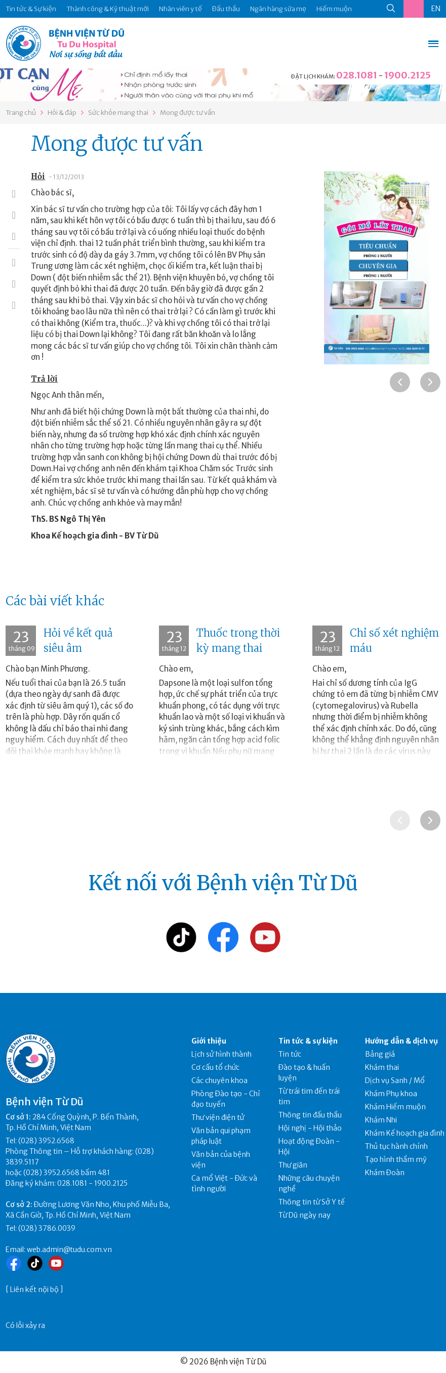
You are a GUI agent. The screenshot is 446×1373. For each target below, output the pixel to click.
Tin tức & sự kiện (308, 1041)
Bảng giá (380, 1054)
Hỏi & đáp (62, 112)
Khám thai (382, 1067)
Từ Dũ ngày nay (304, 1215)
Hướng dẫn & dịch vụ (401, 1041)
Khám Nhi (381, 1120)
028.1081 (356, 75)
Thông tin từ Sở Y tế (311, 1201)
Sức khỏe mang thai (118, 112)
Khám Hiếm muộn (395, 1106)
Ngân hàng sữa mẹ (278, 9)
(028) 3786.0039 (46, 1228)
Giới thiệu (208, 1041)
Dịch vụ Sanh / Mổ (395, 1080)
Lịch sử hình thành (221, 1054)
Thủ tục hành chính (396, 1146)
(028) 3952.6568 (46, 1140)
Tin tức (289, 1054)
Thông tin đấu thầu (310, 1114)
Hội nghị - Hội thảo (310, 1128)
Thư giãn (292, 1165)
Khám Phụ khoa (391, 1093)
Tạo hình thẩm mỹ (396, 1159)
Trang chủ (21, 112)
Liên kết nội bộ (34, 1289)
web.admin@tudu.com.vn (69, 1249)
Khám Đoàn (384, 1172)
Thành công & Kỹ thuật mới (107, 9)
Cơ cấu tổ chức (215, 1067)
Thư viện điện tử (218, 1117)
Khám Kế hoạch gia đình (404, 1133)
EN (435, 8)
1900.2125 (407, 75)
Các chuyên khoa (219, 1080)
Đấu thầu (226, 9)
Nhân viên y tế (180, 9)
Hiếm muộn (334, 9)
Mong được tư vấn (187, 112)
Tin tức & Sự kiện (31, 9)
